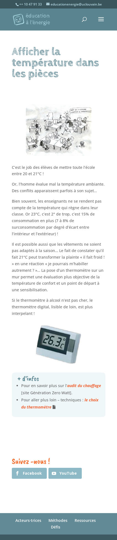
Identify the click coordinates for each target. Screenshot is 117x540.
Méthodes (57, 520)
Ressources (85, 520)
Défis (55, 527)
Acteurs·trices (28, 520)
